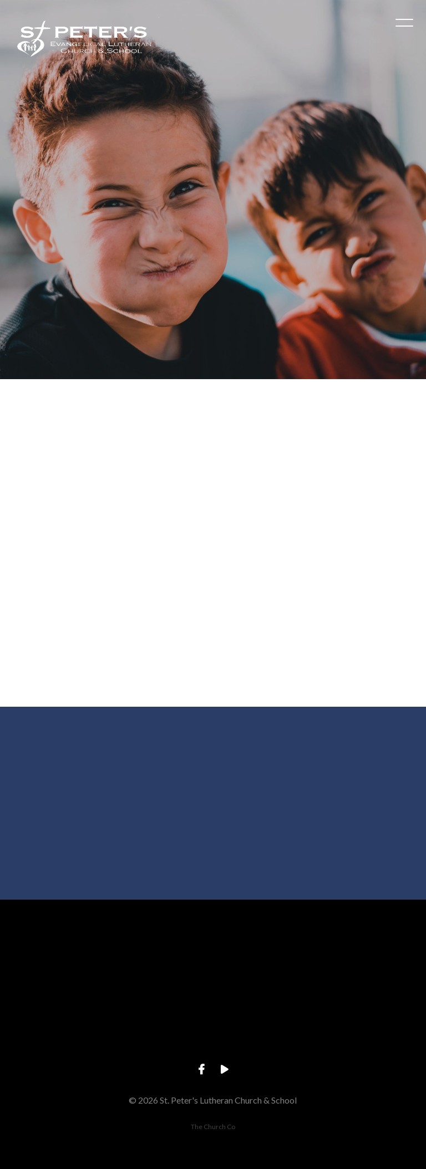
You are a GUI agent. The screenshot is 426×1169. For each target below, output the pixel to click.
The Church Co (213, 1126)
